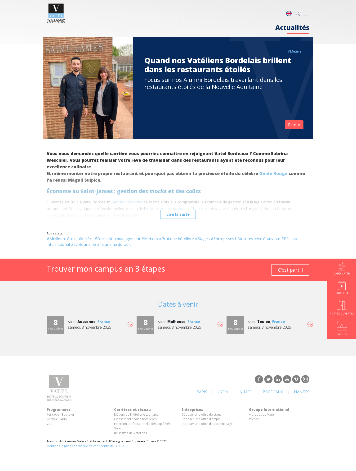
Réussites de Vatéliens (130, 433)
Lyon (223, 392)
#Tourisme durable (114, 244)
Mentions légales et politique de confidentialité (80, 446)
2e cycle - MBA (57, 419)
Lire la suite (178, 214)
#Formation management (117, 238)
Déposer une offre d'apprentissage (207, 424)
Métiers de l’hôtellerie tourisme (136, 414)
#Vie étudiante (267, 238)
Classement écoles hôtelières (135, 419)
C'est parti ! (290, 270)
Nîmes (246, 392)
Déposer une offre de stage (202, 414)
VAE (49, 424)
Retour (294, 124)
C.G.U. (120, 446)
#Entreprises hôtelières (232, 238)
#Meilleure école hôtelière (70, 238)
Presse (254, 419)
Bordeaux (273, 392)
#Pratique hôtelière (176, 238)
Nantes (301, 392)
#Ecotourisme (83, 244)
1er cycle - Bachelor (60, 414)
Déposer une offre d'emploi (201, 419)
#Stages (202, 238)
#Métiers (295, 51)
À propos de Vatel (262, 414)
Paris (202, 392)
